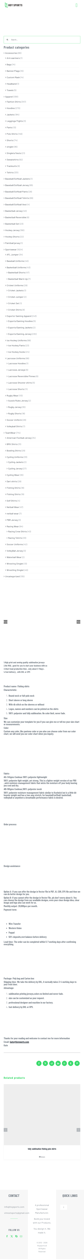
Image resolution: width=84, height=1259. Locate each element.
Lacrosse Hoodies (17, 363)
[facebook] (7, 1236)
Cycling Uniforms (15, 457)
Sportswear (11, 249)
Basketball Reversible (15, 217)
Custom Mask (13, 77)
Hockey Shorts (12, 236)
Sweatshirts (13, 159)
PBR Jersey (12, 520)
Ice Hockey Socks (16, 351)
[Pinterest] (77, 1064)
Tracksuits (12, 166)
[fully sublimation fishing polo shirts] (42, 1114)
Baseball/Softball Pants (16, 191)
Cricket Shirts (15, 309)
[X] (45, 1064)
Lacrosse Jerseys (16, 369)
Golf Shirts (12, 500)
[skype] (16, 1236)
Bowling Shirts (14, 450)
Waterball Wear (14, 557)
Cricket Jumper (15, 296)
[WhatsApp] (64, 1064)
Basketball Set (12, 223)
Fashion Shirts (14, 101)
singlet (10, 146)
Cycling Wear (13, 475)
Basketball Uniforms (16, 267)
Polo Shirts (12, 133)
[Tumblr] (70, 1064)
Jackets (10, 114)
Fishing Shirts (13, 487)
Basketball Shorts (16, 272)
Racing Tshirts (15, 537)
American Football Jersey (19, 437)
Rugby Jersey (14, 407)
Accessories (11, 53)
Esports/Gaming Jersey (19, 334)
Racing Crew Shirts (17, 531)
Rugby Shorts (14, 413)
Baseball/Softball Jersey (17, 185)
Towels (10, 90)
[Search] (7, 39)
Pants (9, 127)
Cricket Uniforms (15, 285)
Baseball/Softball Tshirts (17, 198)
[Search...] (42, 39)
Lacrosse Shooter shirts (20, 382)
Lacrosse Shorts (16, 389)
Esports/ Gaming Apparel (19, 316)
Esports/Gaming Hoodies (20, 321)
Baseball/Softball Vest (16, 204)
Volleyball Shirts (14, 426)
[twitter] (12, 1236)
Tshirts (10, 172)
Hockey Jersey (12, 230)
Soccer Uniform (14, 420)
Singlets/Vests (14, 153)
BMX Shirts (12, 444)
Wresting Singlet (15, 563)
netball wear (13, 513)
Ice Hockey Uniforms (17, 340)
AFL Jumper (13, 254)
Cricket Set (13, 303)
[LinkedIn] (58, 1064)
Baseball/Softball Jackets (17, 178)
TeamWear (10, 432)
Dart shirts (12, 481)
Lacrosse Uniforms (16, 358)
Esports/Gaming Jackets (20, 327)
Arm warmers (13, 58)
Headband (12, 83)
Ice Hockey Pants (16, 345)
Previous (5, 622)
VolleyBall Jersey (15, 550)
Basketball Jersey (13, 211)
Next (78, 622)
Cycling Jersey (15, 468)
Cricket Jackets (16, 290)
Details (43, 1157)
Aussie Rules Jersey (18, 400)
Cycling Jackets (15, 462)
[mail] (21, 1236)
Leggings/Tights (15, 121)
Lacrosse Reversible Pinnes (21, 376)
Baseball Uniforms (15, 261)
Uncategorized (12, 576)
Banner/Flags (13, 71)
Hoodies (11, 108)
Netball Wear (13, 507)
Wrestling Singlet (15, 570)
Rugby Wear (12, 395)
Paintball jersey (12, 243)
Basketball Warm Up (18, 279)
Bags (9, 64)
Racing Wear (13, 526)
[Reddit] (52, 1064)
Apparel (9, 96)
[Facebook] (39, 1064)
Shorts (10, 140)
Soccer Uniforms (15, 544)
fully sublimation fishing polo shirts (42, 1148)
